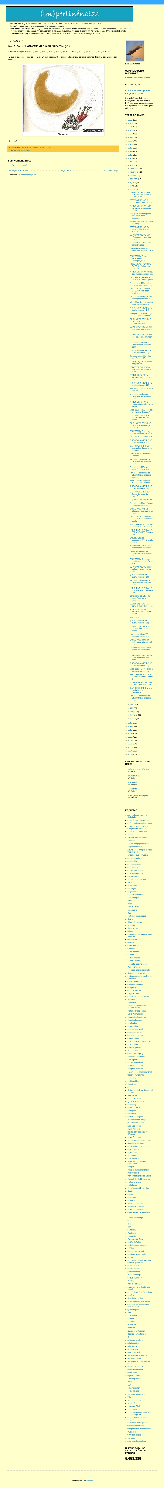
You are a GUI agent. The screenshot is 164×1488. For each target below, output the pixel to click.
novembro (134, 172)
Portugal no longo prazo (138, 795)
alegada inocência (134, 847)
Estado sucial (132, 1044)
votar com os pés (134, 1435)
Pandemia (131, 1233)
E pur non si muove (135, 1000)
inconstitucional (133, 1108)
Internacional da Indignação (138, 1120)
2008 (130, 737)
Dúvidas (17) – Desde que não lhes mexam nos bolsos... (140, 628)
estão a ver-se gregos (136, 1054)
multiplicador (132, 1185)
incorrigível (131, 1111)
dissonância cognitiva (135, 984)
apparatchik (132, 861)
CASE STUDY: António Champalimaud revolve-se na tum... (141, 511)
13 (74, 51)
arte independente (134, 864)
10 (65, 51)
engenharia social (134, 1032)
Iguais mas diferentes (135, 1102)
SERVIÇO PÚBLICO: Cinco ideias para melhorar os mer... (141, 569)
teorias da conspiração (136, 1394)
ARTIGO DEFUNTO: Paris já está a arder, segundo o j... (141, 273)
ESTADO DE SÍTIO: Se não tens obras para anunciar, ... (141, 329)
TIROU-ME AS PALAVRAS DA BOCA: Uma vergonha (141, 278)
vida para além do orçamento (139, 1429)
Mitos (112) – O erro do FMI (141, 437)
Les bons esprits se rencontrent (139, 1140)
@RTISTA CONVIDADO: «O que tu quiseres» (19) (141, 576)
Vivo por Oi (131, 1432)
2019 (130, 144)
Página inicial (66, 170)
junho (132, 189)
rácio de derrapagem (135, 1316)
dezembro (134, 168)
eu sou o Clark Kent (135, 1066)
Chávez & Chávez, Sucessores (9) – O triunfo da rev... (141, 540)
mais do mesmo (133, 1158)
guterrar (130, 1087)
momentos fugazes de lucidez (139, 1176)
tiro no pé (131, 1403)
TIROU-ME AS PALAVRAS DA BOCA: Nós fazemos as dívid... (140, 291)
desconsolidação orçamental (138, 970)
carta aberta (132, 910)
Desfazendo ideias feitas (137, 973)
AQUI (14, 60)
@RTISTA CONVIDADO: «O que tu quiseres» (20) (141, 487)
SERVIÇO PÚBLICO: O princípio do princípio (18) (141, 201)
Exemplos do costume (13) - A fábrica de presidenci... (141, 314)
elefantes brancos (134, 1020)
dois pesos (131, 987)
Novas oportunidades (135, 1203)
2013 (130, 165)
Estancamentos (133, 1051)
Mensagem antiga (111, 170)
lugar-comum (132, 1152)
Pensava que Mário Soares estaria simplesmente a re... (140, 650)
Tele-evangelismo (134, 1388)
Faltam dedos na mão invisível (139, 1072)
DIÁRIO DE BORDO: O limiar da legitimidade (141, 244)
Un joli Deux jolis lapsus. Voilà (141, 500)
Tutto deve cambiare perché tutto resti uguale (138, 1413)
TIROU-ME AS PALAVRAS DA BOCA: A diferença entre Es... (140, 266)
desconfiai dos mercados (137, 964)
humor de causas (134, 1098)
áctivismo (131, 841)
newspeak (131, 1200)
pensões (130, 1257)
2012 (130, 723)
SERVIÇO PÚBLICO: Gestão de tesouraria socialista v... (141, 525)
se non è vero (132, 1349)
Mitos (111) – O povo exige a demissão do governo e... (141, 670)
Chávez (130, 919)
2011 (130, 726)
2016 (130, 155)
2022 (130, 134)
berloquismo (132, 885)
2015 (130, 158)
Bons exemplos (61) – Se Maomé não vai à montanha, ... (140, 598)
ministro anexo (133, 1173)
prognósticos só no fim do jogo (139, 1292)
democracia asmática (135, 961)
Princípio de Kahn (134, 1284)
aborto (130, 835)
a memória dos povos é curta (139, 820)
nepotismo (131, 1197)
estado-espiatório (134, 1047)
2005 (130, 747)
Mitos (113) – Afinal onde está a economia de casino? (141, 411)
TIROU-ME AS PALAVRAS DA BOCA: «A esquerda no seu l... (141, 519)
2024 (130, 127)
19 (103, 51)
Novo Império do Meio (136, 1206)
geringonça (131, 1078)
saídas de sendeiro (135, 1340)
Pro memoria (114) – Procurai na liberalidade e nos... (141, 504)
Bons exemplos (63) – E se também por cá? (140, 357)
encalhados (132, 1023)
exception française (135, 1069)
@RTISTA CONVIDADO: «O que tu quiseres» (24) (141, 309)
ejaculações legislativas (136, 1017)
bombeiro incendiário (135, 895)
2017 (130, 151)
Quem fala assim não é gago (138, 1301)
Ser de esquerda (134, 1358)
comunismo (132, 939)
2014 (130, 162)
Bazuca (130, 882)
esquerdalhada (133, 1038)
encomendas (132, 1026)
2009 (130, 733)
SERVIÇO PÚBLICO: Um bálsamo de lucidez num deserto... (140, 237)
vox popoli (131, 1438)
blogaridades (132, 892)
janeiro (133, 719)
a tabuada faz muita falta (137, 831)
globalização (132, 1084)
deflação (130, 955)
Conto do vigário (133, 946)
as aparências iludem (135, 873)
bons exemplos (133, 898)
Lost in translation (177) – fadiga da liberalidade (140, 635)
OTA (129, 1227)
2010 (130, 730)
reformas (130, 1322)
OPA (129, 1221)
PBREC (130, 1248)
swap (129, 1382)
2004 (130, 751)
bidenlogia (131, 889)
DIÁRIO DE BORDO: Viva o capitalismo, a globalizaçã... (141, 690)
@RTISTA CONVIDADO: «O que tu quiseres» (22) (141, 384)
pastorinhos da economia (137, 1245)
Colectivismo (132, 928)
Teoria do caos (133, 1391)
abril (132, 708)
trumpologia (132, 1409)
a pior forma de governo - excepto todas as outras (137, 827)
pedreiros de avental (135, 1251)
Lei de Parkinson (134, 1137)
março (133, 712)
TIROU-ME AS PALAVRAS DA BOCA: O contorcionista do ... (140, 321)
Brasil (129, 901)
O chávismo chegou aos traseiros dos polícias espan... (139, 417)
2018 (130, 148)
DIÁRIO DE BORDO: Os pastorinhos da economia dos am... (141, 448)
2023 (130, 130)
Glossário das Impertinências (137, 78)
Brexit (129, 904)
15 (83, 51)
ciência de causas (134, 922)
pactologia (131, 1230)
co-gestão (131, 925)
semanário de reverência (137, 1355)
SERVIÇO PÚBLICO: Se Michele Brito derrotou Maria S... (139, 229)
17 (92, 51)
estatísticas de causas (136, 1057)
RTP (129, 1337)
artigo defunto (132, 867)
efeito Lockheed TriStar (136, 1011)
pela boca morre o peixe (137, 1254)
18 (97, 51)
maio (132, 704)
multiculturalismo (134, 1182)
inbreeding (131, 1105)
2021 (130, 137)
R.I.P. (129, 1313)
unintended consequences (137, 1423)
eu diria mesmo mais (135, 1063)
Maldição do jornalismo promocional (136, 1162)
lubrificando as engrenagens (138, 1146)
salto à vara (132, 1346)
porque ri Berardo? (134, 1278)
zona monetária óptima (136, 1441)
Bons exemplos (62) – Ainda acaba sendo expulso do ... (141, 547)
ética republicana (134, 1060)
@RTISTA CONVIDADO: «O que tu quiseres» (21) (141, 441)
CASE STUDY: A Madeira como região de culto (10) (141, 432)
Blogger (89, 1481)
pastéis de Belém (134, 1242)
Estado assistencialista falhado (139, 1041)
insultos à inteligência (135, 1117)
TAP (129, 1385)
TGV (129, 1397)
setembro (134, 179)
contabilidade (132, 943)
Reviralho (131, 1328)
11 (69, 51)
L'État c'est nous (133, 1129)
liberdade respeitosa (135, 1143)
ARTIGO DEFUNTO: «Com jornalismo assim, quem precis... (140, 208)
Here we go (132, 1095)
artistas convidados (23, 150)
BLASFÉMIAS (134, 776)
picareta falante (133, 1272)
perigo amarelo (133, 1266)
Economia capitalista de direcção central (136, 1007)
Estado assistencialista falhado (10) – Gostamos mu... (141, 553)
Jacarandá (132, 789)
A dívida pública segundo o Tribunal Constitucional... (141, 482)
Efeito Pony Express (135, 1014)
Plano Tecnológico (134, 1275)
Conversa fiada (133, 949)
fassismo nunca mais (135, 1075)
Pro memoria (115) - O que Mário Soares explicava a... (142, 468)
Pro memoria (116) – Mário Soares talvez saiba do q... (141, 284)
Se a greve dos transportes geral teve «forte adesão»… (140, 216)
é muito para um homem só (138, 997)
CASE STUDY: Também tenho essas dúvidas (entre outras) (141, 642)
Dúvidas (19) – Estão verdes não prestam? (141, 363)
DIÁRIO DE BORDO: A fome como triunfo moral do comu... (141, 657)
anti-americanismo (134, 858)
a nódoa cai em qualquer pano (139, 823)
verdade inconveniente (136, 1426)
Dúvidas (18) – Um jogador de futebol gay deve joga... (141, 605)
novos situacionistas (135, 1209)
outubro (133, 175)
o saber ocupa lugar (135, 1218)
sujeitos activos (133, 1376)
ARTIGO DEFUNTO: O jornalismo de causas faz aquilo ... (141, 611)
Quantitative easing (135, 1298)
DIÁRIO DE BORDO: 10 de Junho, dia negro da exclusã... (140, 494)
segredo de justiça (134, 1352)
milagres (130, 1167)
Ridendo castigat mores (136, 1334)
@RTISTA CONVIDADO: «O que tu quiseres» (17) (141, 664)
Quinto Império (133, 1310)
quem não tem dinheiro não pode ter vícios (138, 1305)
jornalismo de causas (135, 1123)
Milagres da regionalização (138, 1170)
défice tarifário (133, 952)
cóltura (130, 931)
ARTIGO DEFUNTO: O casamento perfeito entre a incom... (141, 404)
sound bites (132, 1373)
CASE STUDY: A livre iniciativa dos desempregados (138, 258)
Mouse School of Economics (138, 1179)
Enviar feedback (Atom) (27, 175)
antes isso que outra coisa (137, 855)
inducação (131, 1114)
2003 (130, 754)
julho (132, 186)
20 (108, 51)
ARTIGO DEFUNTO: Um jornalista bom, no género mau (141, 377)
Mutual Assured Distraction (138, 1188)
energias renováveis (135, 1029)
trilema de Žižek (133, 1406)
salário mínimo (133, 1343)
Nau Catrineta (133, 1191)
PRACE (130, 1281)
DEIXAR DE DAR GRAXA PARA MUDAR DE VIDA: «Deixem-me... (141, 194)
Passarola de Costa (135, 1239)
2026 (130, 120)
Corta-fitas (132, 782)
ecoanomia (131, 1003)
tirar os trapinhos (134, 1400)
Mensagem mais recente (18, 170)
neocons (130, 1194)
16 (88, 51)
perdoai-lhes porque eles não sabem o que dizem (139, 1261)
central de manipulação (136, 916)
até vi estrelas (133, 876)
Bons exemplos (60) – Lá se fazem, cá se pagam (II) (141, 683)
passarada (131, 1236)
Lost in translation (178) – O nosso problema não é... (141, 298)
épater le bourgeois (135, 1035)
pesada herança (133, 1269)
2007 (130, 740)
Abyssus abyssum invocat (137, 838)
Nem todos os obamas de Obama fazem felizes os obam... (140, 345)
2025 (130, 123)
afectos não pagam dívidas (138, 844)
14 (79, 51)
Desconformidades (134, 967)
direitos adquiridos (134, 981)
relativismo (131, 1325)
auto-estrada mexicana (136, 879)
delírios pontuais (133, 958)
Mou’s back (134, 617)
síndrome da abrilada (135, 1367)
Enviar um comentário (20, 165)
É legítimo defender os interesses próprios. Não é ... (141, 250)
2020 (130, 141)
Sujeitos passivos (134, 1379)
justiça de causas (134, 1126)
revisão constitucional (136, 1331)
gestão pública (133, 1081)
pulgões (130, 1295)
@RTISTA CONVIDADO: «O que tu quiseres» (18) (141, 622)
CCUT (129, 913)
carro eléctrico (133, 907)
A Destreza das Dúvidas (138, 769)
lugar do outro (133, 1149)
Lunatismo (131, 1156)
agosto (133, 182)
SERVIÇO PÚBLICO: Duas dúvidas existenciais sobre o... (141, 677)
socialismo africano (135, 1370)
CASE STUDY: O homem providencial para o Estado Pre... (141, 561)
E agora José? (133, 993)
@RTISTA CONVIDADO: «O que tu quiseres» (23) (141, 351)
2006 (130, 744)
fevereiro (134, 715)
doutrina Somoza (134, 990)
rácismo (130, 1319)
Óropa (129, 1224)
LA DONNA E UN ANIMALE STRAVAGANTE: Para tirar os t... (141, 532)
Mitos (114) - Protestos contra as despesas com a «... (141, 303)
